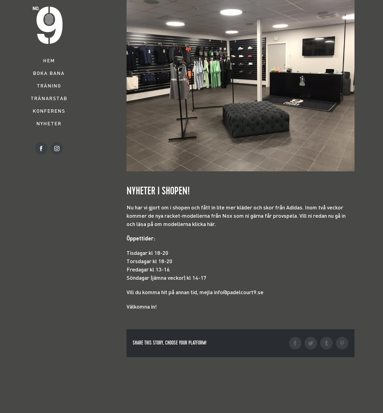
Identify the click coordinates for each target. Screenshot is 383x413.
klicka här (203, 223)
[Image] (241, 85)
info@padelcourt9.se (239, 292)
